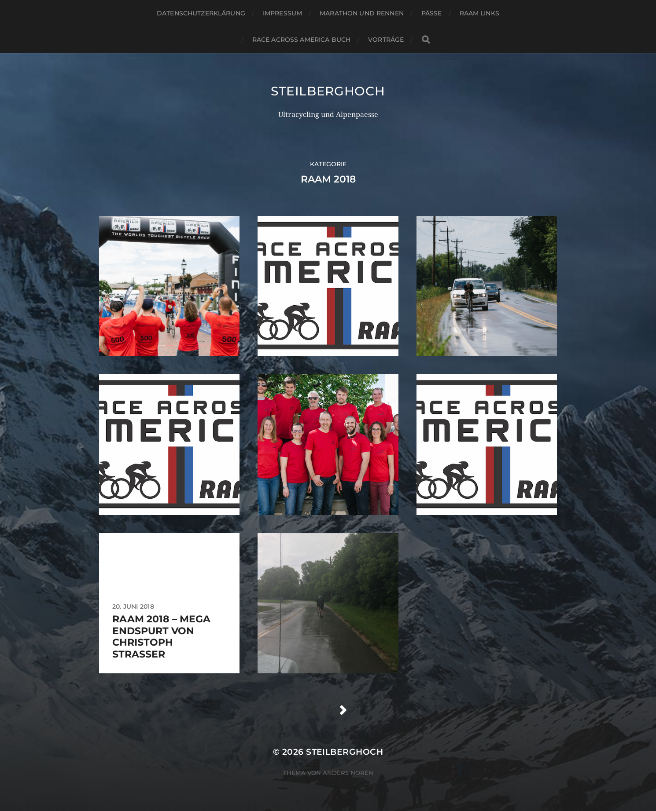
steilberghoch (328, 91)
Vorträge (386, 40)
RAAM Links (479, 13)
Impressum (282, 13)
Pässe (431, 13)
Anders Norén (348, 772)
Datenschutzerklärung (201, 13)
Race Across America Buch (301, 40)
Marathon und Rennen (362, 13)
